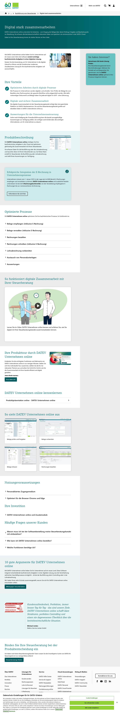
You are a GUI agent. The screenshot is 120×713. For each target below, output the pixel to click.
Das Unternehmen (10, 676)
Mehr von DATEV (94, 6)
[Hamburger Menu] (82, 5)
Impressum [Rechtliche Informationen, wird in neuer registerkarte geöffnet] (12, 712)
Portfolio (7, 680)
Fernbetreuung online (46, 689)
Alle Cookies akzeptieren (92, 708)
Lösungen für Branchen (29, 688)
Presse (7, 686)
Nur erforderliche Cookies (92, 703)
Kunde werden (26, 679)
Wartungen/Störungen (46, 686)
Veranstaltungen (80, 676)
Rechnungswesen (27, 682)
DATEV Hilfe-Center (45, 676)
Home (6, 13)
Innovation (8, 683)
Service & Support (45, 680)
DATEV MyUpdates (45, 683)
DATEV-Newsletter (81, 686)
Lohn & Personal (27, 685)
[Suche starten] (105, 5)
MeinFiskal (61, 682)
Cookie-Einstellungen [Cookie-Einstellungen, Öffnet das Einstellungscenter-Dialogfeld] (92, 699)
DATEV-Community (81, 683)
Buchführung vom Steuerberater (25, 13)
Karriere (7, 689)
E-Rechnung (26, 691)
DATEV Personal (63, 685)
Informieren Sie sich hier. (17, 194)
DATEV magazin (80, 680)
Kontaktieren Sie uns (105, 676)
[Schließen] (117, 703)
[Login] (113, 5)
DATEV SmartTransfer (65, 688)
